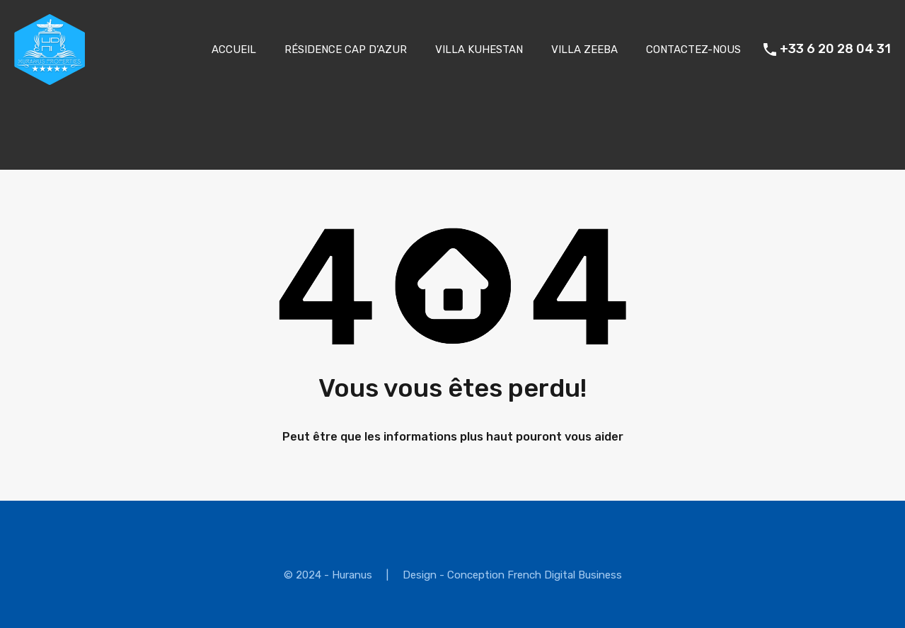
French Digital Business (564, 575)
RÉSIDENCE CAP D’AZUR (345, 49)
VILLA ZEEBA (584, 49)
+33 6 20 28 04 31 (835, 49)
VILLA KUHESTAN (479, 49)
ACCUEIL (234, 49)
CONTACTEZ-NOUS (693, 49)
